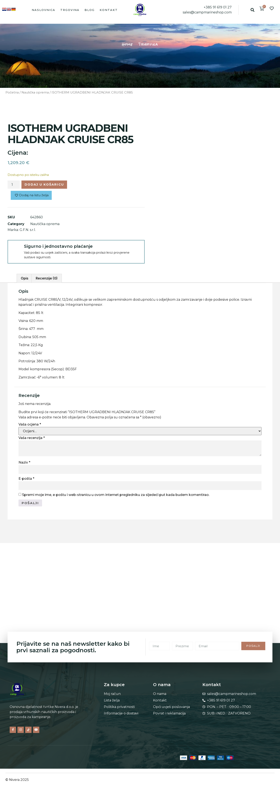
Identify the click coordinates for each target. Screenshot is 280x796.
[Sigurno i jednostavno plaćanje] (15, 249)
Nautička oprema (35, 92)
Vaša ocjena (29, 426)
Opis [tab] (24, 279)
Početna (12, 92)
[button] (252, 9)
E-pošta (26, 480)
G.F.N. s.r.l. (28, 231)
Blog (90, 10)
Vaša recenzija (31, 439)
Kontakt (109, 10)
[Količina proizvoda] (14, 185)
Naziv (24, 463)
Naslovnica (43, 10)
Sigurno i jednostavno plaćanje (58, 247)
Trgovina (69, 10)
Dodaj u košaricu (47, 185)
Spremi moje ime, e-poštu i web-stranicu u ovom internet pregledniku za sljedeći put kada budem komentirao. (115, 496)
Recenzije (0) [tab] (47, 279)
